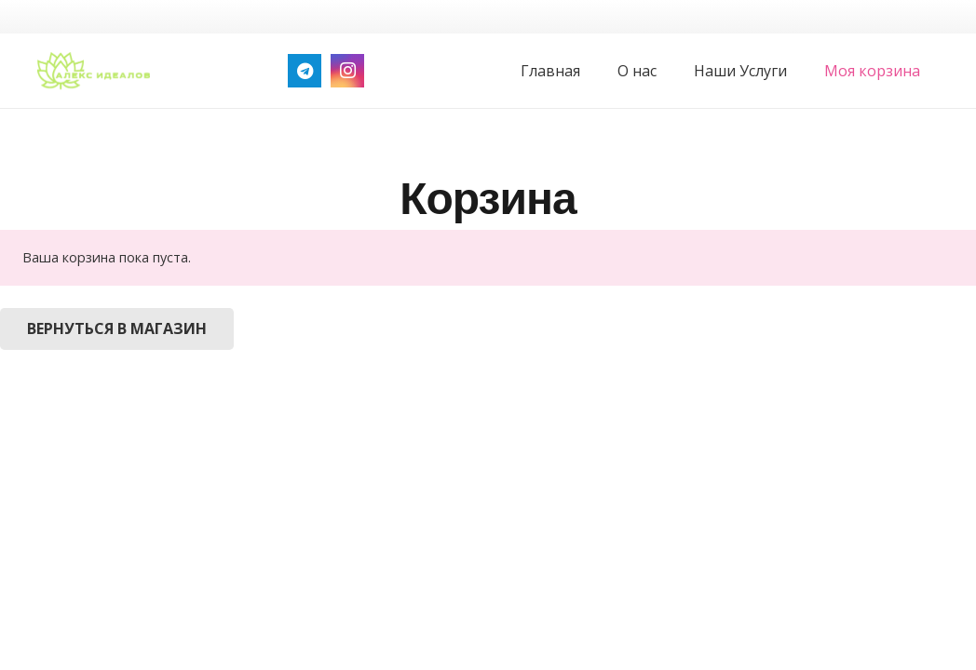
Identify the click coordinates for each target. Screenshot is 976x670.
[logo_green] (93, 70)
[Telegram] (304, 70)
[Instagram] (347, 70)
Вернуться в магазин (117, 328)
